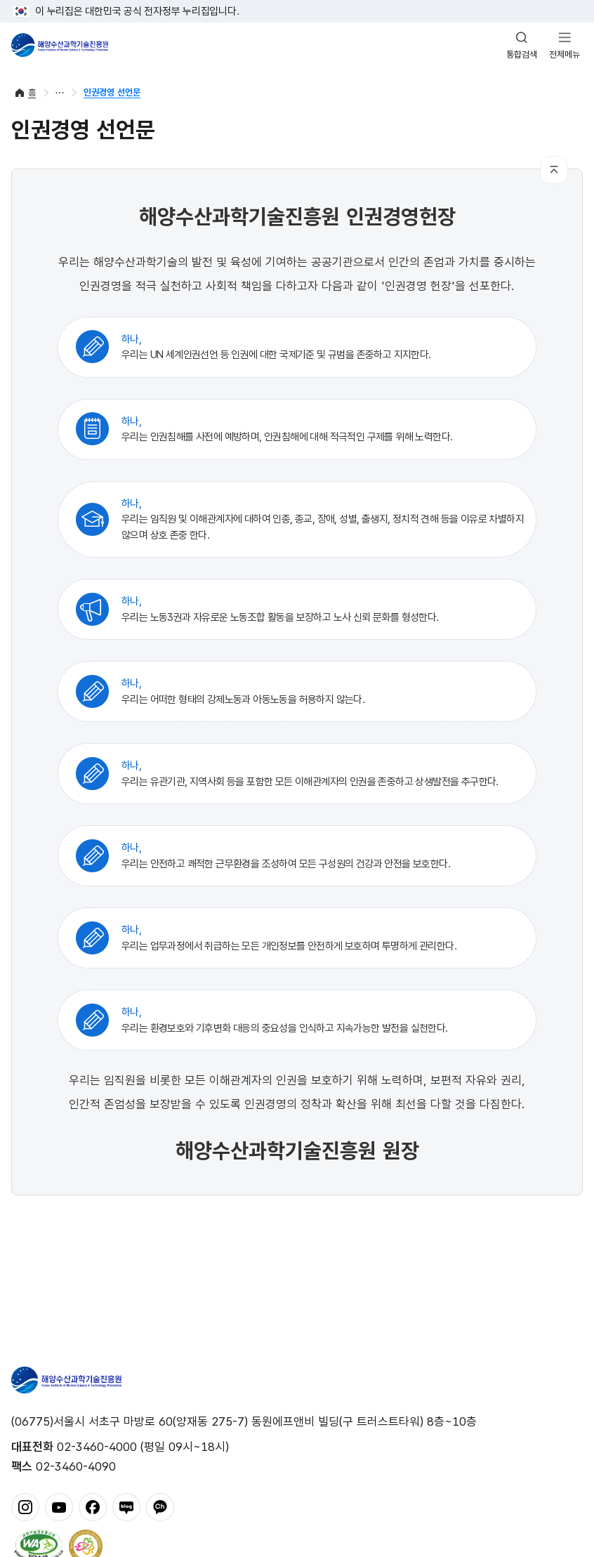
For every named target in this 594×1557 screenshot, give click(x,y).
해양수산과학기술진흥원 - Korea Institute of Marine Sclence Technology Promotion (59, 45)
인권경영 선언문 (112, 92)
